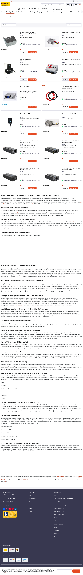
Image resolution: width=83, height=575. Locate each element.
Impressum (56, 517)
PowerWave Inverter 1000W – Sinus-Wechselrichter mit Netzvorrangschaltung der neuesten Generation (30, 141)
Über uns (56, 533)
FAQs (30, 495)
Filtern (5, 24)
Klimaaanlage (19, 305)
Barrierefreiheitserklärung (60, 505)
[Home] (2, 12)
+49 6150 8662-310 (9, 498)
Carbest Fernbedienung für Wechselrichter (27, 60)
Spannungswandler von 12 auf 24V (71, 32)
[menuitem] (52, 4)
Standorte (56, 530)
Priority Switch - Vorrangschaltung (71, 59)
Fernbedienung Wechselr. (27, 113)
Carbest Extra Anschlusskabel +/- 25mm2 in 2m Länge (70, 87)
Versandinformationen (59, 536)
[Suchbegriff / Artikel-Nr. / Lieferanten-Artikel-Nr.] (52, 4)
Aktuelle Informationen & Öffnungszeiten (63, 498)
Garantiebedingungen (59, 514)
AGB (55, 495)
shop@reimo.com (24, 479)
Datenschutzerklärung (59, 511)
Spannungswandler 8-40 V (69, 113)
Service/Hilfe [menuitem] (76, 1)
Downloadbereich (33, 498)
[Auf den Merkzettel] (21, 49)
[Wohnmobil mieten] (70, 12)
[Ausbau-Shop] (20, 12)
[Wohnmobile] (50, 12)
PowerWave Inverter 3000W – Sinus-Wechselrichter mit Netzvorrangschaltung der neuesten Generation (30, 168)
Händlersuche (32, 501)
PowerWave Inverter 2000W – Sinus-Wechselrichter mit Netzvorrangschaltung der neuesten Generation (72, 141)
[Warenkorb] (77, 4)
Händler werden (32, 505)
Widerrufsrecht (57, 540)
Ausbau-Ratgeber (58, 501)
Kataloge (30, 508)
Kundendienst (48, 478)
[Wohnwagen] (59, 12)
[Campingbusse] (41, 12)
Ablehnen (60, 571)
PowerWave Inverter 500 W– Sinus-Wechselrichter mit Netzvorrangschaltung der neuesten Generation (71, 168)
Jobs (55, 521)
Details (23, 52)
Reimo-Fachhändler (61, 476)
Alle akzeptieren (67, 571)
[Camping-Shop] (10, 12)
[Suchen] (62, 4)
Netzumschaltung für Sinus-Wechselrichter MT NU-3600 (27, 33)
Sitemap (56, 527)
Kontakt (4, 1)
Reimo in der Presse (58, 524)
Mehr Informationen (9, 572)
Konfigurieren (76, 571)
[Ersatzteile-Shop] (30, 12)
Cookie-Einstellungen (59, 508)
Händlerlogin (9, 1)
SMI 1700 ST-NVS (25, 86)
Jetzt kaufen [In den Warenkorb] (32, 52)
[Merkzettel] (68, 4)
